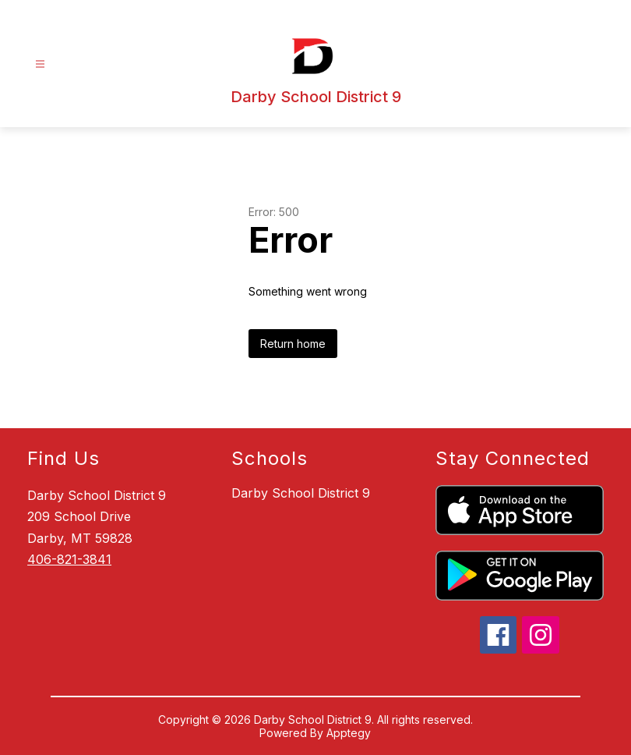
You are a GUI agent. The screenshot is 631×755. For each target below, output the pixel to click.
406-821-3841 (69, 559)
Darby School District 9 (300, 493)
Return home (293, 343)
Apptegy (348, 732)
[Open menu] (40, 64)
